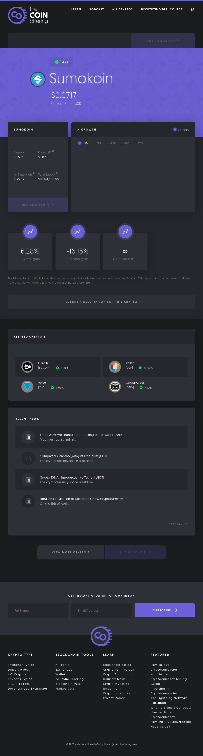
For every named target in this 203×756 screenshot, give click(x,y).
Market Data (65, 688)
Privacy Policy (114, 698)
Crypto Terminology (119, 669)
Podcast (96, 9)
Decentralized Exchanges (28, 688)
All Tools (62, 665)
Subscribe (165, 610)
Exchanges (64, 669)
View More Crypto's (71, 552)
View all (178, 523)
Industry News (114, 679)
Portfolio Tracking (70, 679)
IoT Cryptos (17, 674)
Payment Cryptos (21, 665)
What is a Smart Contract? (171, 707)
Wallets (61, 674)
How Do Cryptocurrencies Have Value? (171, 724)
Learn (76, 9)
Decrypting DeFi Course (162, 9)
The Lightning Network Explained (169, 700)
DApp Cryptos (19, 669)
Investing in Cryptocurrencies (116, 691)
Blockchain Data (68, 684)
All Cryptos (122, 9)
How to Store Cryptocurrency (163, 715)
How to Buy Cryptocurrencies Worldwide (164, 669)
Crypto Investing (116, 684)
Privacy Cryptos (20, 679)
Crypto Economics (117, 674)
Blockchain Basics (117, 665)
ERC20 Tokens (19, 684)
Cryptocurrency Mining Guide (169, 681)
